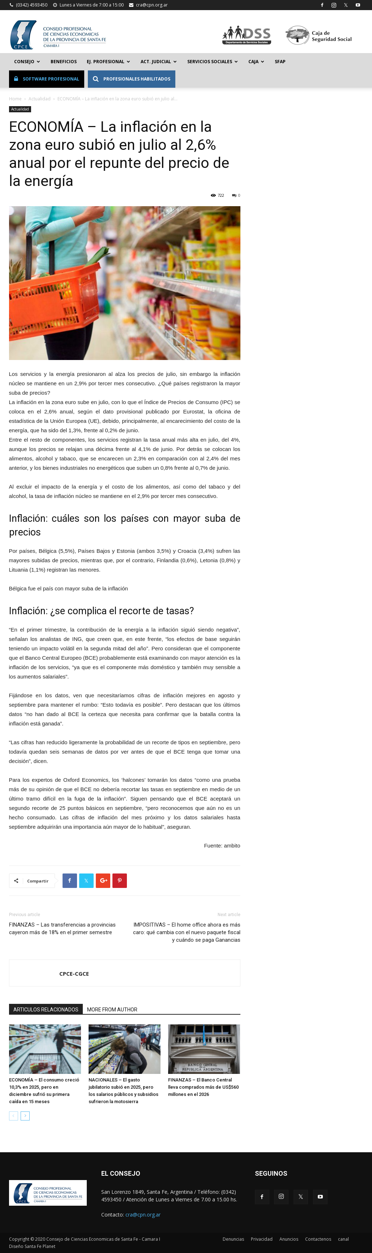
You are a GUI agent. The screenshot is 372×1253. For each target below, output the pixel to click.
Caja (256, 61)
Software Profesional (46, 79)
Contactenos (318, 1239)
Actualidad (40, 99)
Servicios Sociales (212, 61)
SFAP (280, 61)
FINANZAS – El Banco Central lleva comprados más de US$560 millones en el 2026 (203, 1087)
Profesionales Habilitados (131, 79)
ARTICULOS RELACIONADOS (45, 1010)
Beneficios (64, 61)
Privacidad (262, 1239)
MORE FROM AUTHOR (112, 1010)
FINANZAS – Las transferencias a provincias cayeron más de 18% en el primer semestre (62, 929)
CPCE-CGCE (74, 973)
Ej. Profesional (108, 61)
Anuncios (288, 1239)
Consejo (27, 61)
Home (15, 99)
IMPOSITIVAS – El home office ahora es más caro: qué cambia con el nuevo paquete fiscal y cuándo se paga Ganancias (186, 932)
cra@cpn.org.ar (152, 5)
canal (343, 1239)
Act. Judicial (159, 61)
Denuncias (233, 1239)
